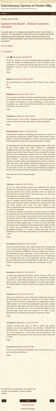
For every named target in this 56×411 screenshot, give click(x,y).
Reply (8, 72)
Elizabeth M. (11, 94)
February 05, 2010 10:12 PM (26, 244)
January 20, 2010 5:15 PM (24, 184)
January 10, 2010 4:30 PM (25, 94)
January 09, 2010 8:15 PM (23, 79)
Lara (8, 57)
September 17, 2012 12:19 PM (27, 323)
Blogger (32, 409)
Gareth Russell (12, 131)
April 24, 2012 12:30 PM (24, 294)
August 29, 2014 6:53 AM (25, 347)
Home (28, 401)
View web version (28, 405)
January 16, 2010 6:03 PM (27, 131)
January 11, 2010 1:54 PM (25, 116)
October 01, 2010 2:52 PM (25, 272)
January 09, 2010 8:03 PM (22, 57)
